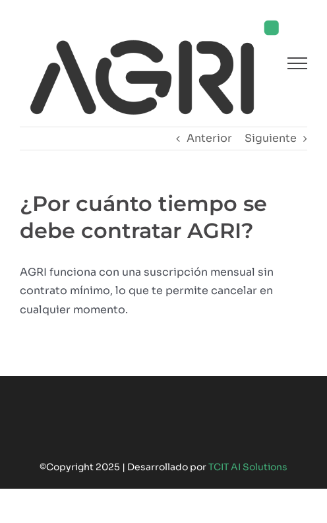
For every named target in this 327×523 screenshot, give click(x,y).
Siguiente (271, 138)
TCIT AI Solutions (247, 467)
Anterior (209, 138)
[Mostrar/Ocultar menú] (297, 63)
